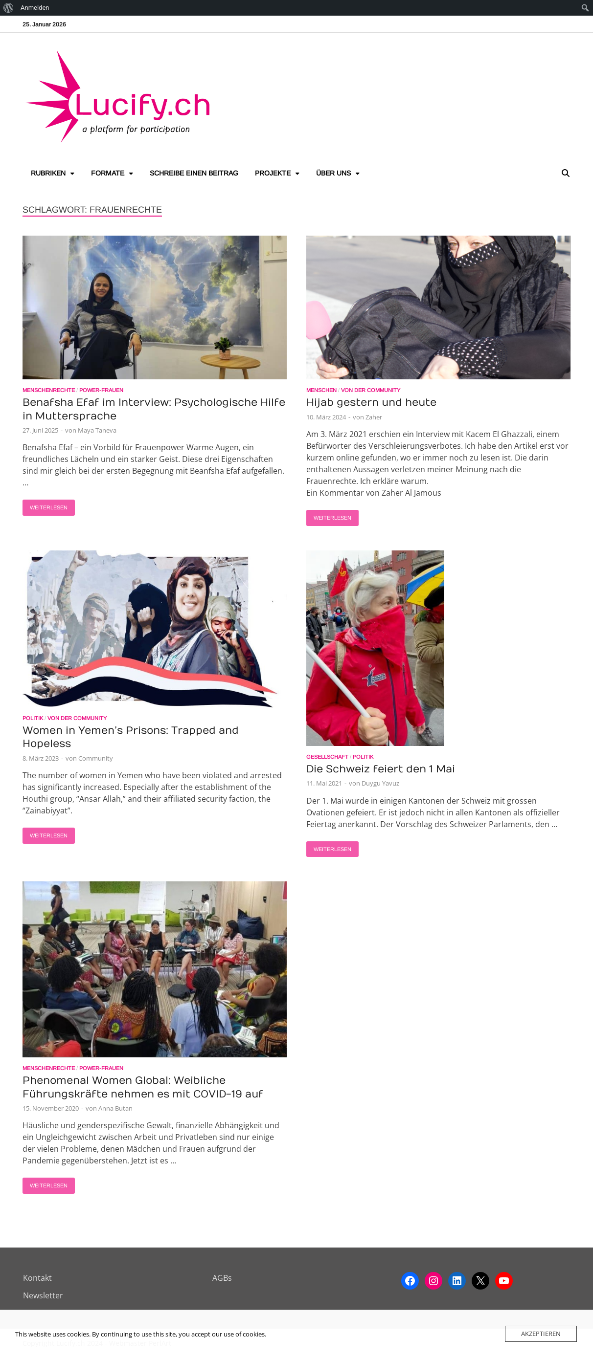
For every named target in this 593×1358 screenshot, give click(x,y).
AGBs (222, 1277)
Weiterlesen (45, 505)
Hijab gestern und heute (371, 402)
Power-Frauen (101, 390)
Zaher (373, 417)
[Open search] (565, 173)
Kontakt (37, 1277)
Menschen (321, 390)
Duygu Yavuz (380, 783)
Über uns (333, 173)
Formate (107, 173)
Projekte (273, 173)
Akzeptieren (541, 1333)
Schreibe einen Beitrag (194, 173)
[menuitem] (8, 8)
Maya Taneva (97, 430)
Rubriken (48, 173)
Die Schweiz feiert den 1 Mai (380, 769)
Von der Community (370, 390)
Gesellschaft (327, 757)
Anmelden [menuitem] (35, 7)
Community (95, 758)
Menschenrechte (49, 390)
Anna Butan (115, 1108)
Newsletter (43, 1295)
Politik (33, 718)
